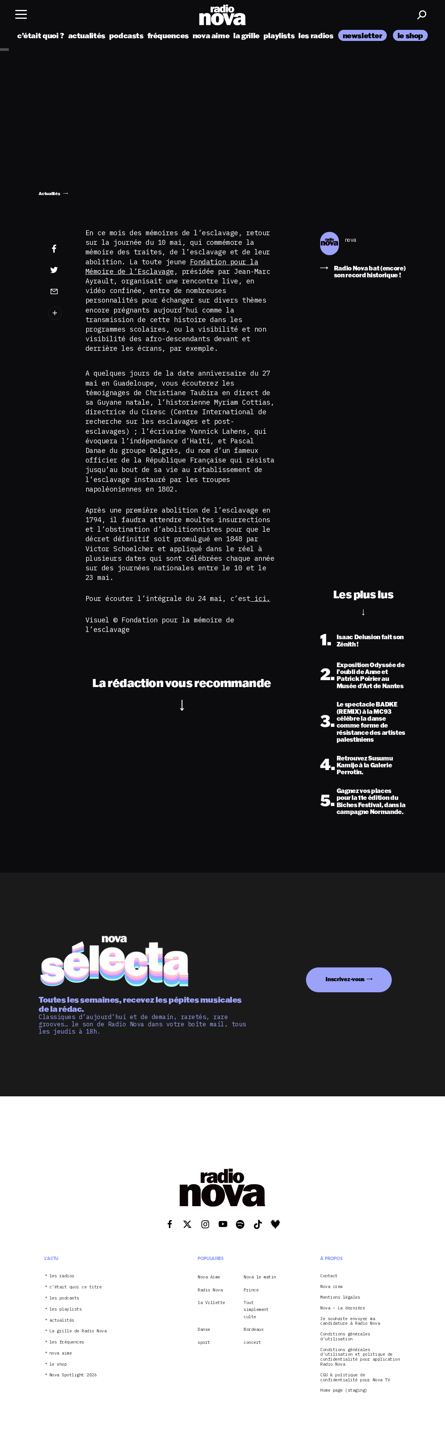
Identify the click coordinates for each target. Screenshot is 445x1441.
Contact (329, 1275)
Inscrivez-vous (345, 979)
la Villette (211, 1302)
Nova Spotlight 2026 (73, 1375)
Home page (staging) (344, 1390)
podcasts (126, 35)
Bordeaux (253, 1329)
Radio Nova (210, 1290)
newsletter (362, 35)
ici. (260, 598)
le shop (410, 35)
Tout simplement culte (256, 1309)
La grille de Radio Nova (78, 1331)
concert (252, 1342)
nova (350, 240)
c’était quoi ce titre (75, 1287)
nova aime (211, 35)
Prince (251, 1290)
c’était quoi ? (40, 35)
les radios (315, 35)
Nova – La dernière (342, 1308)
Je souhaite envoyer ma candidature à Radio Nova (350, 1321)
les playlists (65, 1309)
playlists (279, 35)
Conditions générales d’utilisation (345, 1337)
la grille (246, 35)
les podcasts (64, 1298)
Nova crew (331, 1286)
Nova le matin (260, 1277)
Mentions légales (340, 1297)
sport (204, 1342)
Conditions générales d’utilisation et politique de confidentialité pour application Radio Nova (360, 1357)
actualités (86, 35)
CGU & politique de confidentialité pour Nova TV (355, 1377)
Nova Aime (209, 1277)
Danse (204, 1329)
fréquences (168, 35)
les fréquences (66, 1342)
